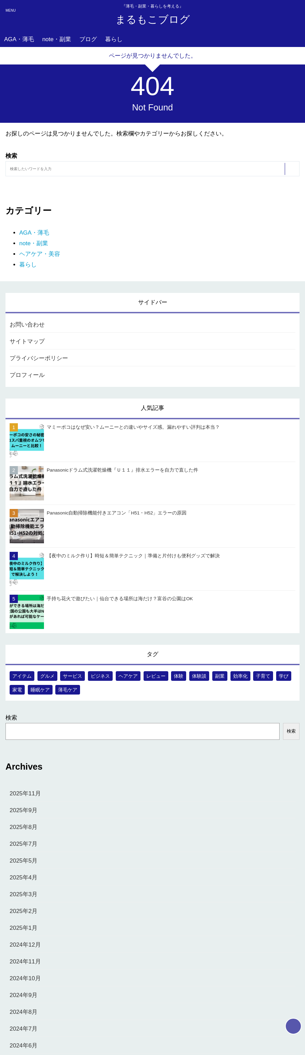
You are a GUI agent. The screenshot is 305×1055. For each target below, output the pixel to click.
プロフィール (27, 375)
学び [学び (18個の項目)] (284, 676)
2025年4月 (23, 877)
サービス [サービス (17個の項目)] (72, 676)
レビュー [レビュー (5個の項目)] (156, 676)
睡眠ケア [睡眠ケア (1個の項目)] (40, 689)
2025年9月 (23, 810)
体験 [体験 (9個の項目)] (178, 676)
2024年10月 (25, 978)
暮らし (114, 39)
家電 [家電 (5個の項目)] (17, 689)
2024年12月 (25, 944)
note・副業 (56, 39)
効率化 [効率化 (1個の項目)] (240, 676)
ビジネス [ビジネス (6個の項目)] (100, 676)
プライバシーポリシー (39, 358)
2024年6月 (23, 1045)
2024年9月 (23, 995)
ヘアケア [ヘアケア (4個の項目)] (128, 676)
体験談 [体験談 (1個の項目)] (199, 676)
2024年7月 (23, 1029)
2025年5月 (23, 860)
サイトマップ (27, 341)
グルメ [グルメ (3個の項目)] (47, 676)
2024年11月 (25, 961)
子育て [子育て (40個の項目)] (263, 676)
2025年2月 (23, 911)
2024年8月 (23, 1012)
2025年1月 (23, 928)
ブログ (88, 39)
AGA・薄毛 (19, 39)
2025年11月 (25, 793)
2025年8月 (23, 827)
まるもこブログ (152, 19)
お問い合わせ (27, 324)
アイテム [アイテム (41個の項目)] (22, 676)
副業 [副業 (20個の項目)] (220, 676)
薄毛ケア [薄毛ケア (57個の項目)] (67, 689)
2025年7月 (23, 844)
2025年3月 (23, 894)
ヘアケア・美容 (39, 254)
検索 (11, 717)
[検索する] (291, 169)
